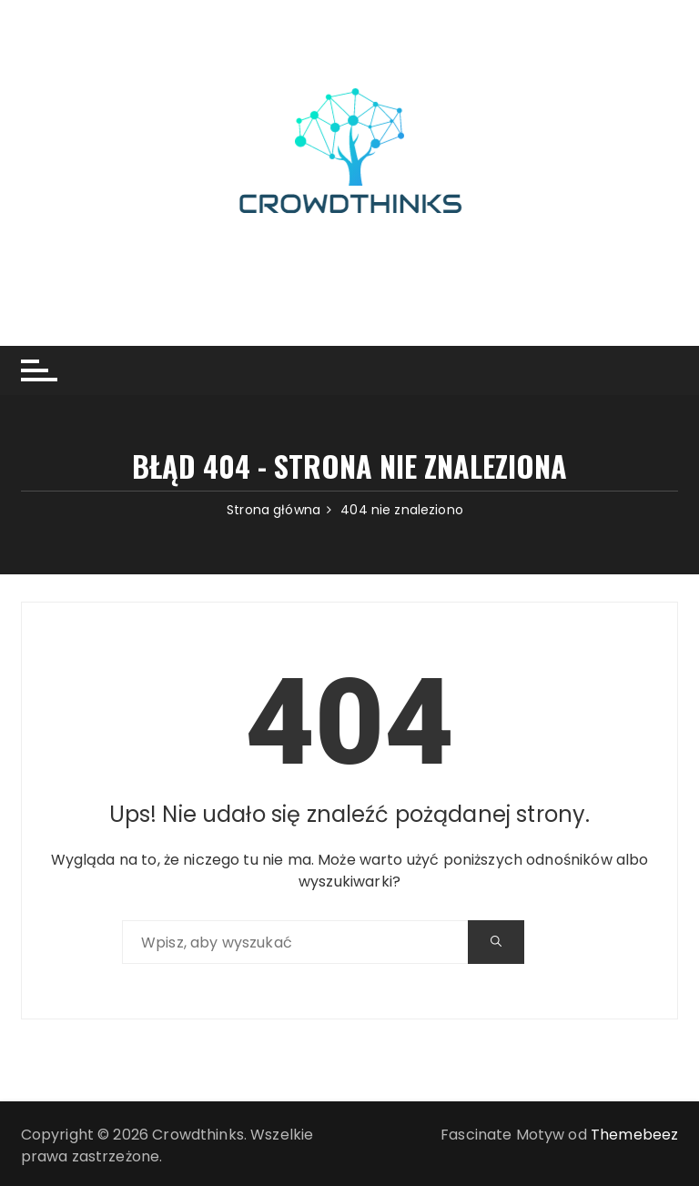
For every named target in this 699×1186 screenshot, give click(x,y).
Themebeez (634, 1134)
